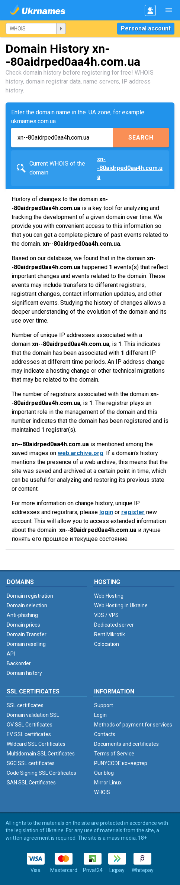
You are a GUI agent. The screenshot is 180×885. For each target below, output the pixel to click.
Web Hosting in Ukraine (121, 605)
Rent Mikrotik (109, 634)
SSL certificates (25, 705)
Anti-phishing (22, 615)
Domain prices (23, 625)
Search (141, 137)
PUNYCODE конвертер (120, 763)
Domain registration (30, 596)
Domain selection (27, 605)
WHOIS (102, 792)
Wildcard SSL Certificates (36, 744)
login (106, 512)
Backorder (19, 663)
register (133, 512)
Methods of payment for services (133, 725)
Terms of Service (114, 754)
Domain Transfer (26, 634)
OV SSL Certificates (29, 725)
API (11, 654)
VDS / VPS (106, 615)
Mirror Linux (108, 783)
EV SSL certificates (29, 734)
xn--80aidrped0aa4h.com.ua (130, 168)
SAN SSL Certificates (31, 783)
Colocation (106, 644)
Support (103, 705)
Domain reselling (26, 644)
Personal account (146, 28)
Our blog (104, 773)
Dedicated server (114, 625)
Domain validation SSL (33, 715)
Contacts (104, 734)
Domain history (24, 673)
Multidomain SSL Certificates (41, 754)
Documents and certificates (126, 744)
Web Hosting (108, 596)
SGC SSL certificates (31, 763)
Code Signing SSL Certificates (41, 773)
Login (100, 715)
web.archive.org (80, 453)
